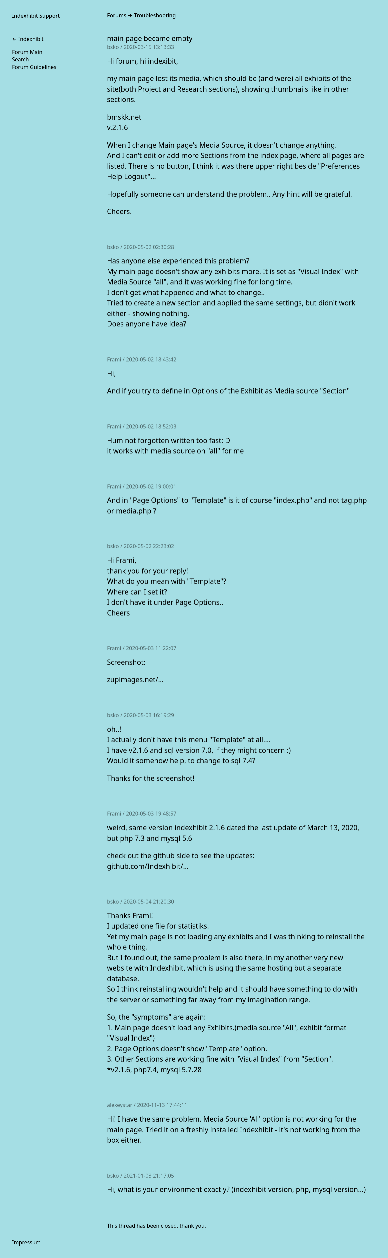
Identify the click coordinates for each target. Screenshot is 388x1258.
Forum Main (27, 52)
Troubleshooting (155, 15)
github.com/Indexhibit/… (148, 866)
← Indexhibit (28, 39)
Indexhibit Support (36, 15)
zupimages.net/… (135, 679)
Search (20, 59)
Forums (116, 15)
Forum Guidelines (34, 67)
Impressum (26, 1242)
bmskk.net (124, 117)
